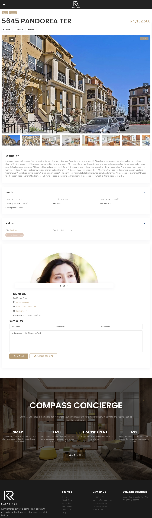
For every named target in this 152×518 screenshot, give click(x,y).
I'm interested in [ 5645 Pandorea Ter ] (76, 314)
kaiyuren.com (88, 271)
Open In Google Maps (14, 235)
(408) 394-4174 (89, 262)
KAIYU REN (86, 254)
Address (9, 223)
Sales (5, 13)
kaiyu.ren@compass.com (93, 267)
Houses (13, 13)
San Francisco (15, 230)
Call (43, 328)
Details (9, 192)
